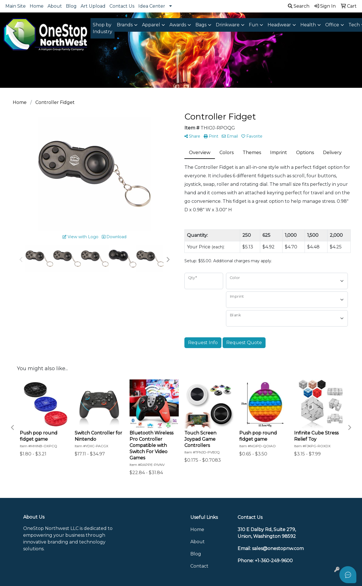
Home (37, 6)
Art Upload (93, 6)
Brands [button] (125, 24)
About (55, 6)
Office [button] (332, 24)
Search (298, 6)
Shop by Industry (102, 28)
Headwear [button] (279, 24)
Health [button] (308, 24)
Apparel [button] (151, 24)
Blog (71, 6)
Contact (199, 566)
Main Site (15, 6)
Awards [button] (177, 24)
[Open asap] (347, 574)
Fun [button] (253, 24)
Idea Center (151, 6)
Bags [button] (200, 24)
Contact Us (121, 6)
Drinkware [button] (228, 24)
